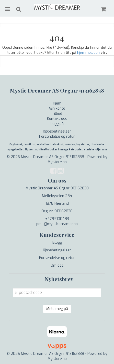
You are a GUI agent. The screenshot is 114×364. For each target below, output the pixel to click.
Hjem (57, 103)
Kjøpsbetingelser (57, 131)
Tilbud (57, 113)
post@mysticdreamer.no (57, 224)
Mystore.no (57, 162)
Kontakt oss (57, 118)
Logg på (57, 123)
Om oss (57, 265)
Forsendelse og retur (57, 136)
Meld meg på (57, 308)
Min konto (57, 108)
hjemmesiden (88, 52)
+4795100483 (57, 218)
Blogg (57, 242)
